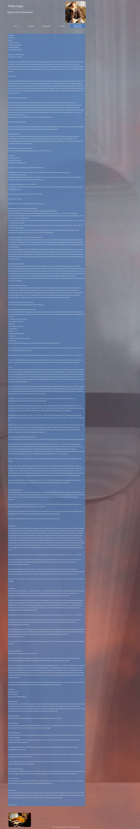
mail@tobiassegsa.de (74, 827)
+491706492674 (64, 827)
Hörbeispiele (47, 26)
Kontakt (62, 26)
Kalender (31, 26)
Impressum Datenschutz (78, 26)
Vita (15, 26)
